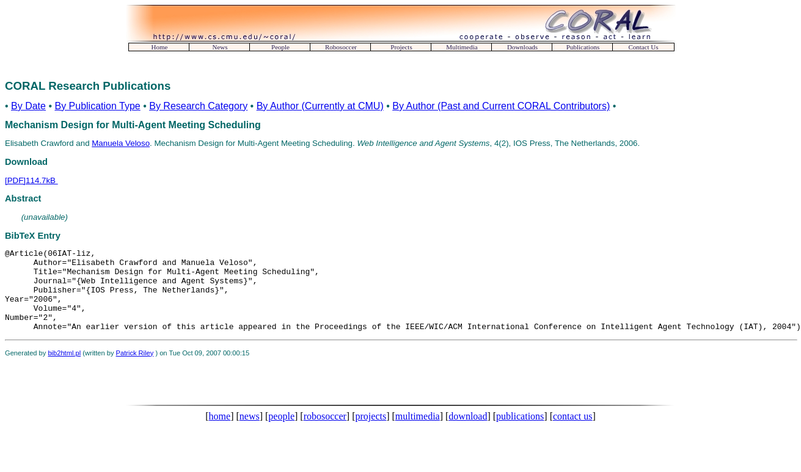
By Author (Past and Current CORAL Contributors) (501, 106)
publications (520, 432)
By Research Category (198, 106)
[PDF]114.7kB (31, 180)
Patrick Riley (135, 369)
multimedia (417, 432)
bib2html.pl (64, 369)
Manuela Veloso (121, 143)
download (467, 432)
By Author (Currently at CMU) (320, 106)
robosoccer (325, 432)
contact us (572, 432)
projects (371, 432)
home (220, 432)
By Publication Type (97, 106)
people (281, 432)
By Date (28, 106)
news (250, 432)
